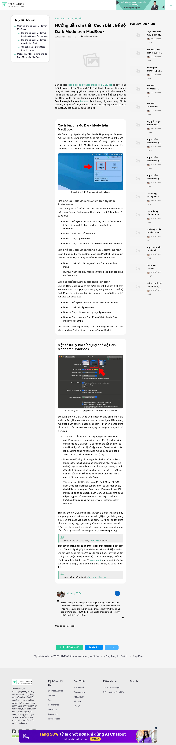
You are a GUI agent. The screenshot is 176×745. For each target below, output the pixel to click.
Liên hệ (77, 706)
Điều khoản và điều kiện (113, 692)
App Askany (79, 697)
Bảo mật (77, 701)
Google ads (53, 714)
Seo (50, 700)
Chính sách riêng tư (111, 687)
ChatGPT (94, 540)
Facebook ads (54, 719)
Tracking (51, 695)
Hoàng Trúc (74, 593)
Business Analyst (55, 691)
